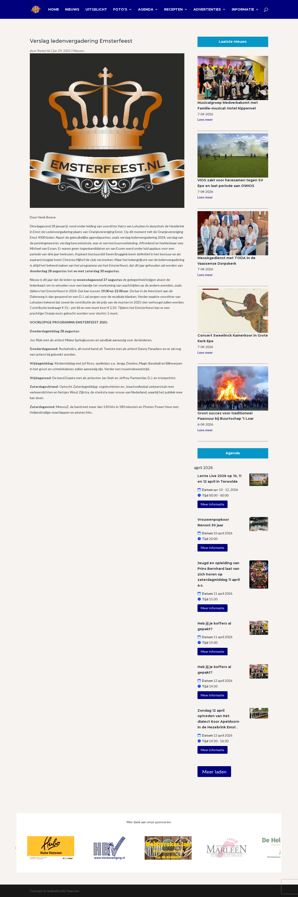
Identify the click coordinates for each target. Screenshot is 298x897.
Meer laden (214, 771)
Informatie (243, 10)
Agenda (145, 10)
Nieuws (72, 10)
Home (53, 10)
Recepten (173, 10)
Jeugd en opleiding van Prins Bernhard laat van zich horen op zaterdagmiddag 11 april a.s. (218, 574)
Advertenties (207, 10)
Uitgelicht (96, 10)
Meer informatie (212, 504)
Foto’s (120, 10)
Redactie (43, 51)
